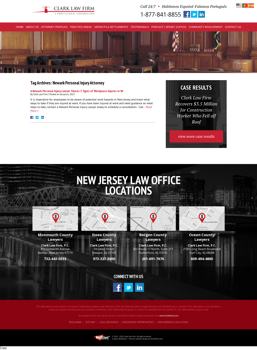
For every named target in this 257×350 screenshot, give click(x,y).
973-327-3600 (104, 258)
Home (19, 27)
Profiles (54, 27)
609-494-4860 (202, 258)
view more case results (196, 136)
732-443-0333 (55, 258)
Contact (233, 27)
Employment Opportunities (137, 322)
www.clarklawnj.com (168, 315)
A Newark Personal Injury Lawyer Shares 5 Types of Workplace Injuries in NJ (76, 91)
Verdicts (111, 27)
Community (206, 27)
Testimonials (140, 27)
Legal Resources (108, 322)
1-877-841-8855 (160, 14)
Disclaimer (75, 322)
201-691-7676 (153, 258)
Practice (81, 27)
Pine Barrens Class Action (173, 322)
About (32, 27)
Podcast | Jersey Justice (168, 27)
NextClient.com (157, 339)
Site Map (90, 322)
